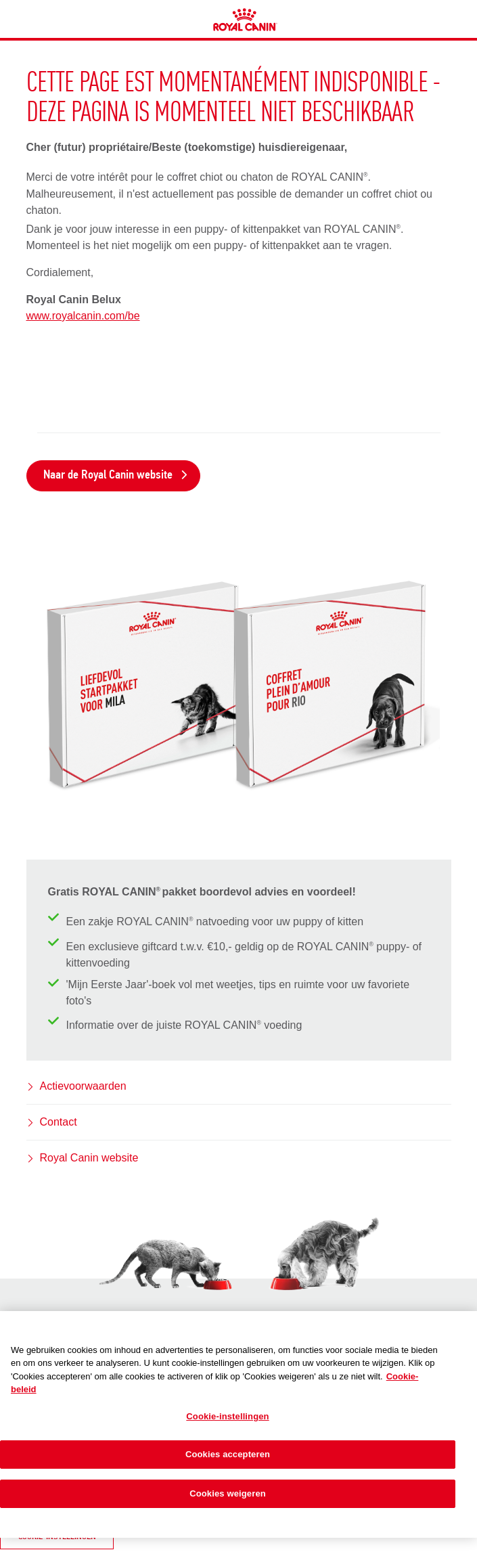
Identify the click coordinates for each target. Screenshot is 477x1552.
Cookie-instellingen (227, 1416)
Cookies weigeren (227, 1493)
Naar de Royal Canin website (116, 475)
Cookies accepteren (227, 1454)
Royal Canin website (89, 1157)
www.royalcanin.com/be (83, 316)
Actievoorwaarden (83, 1086)
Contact (58, 1122)
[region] (238, 1424)
